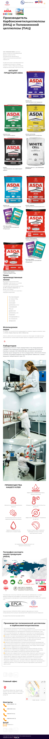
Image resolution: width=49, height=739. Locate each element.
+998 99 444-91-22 (11, 718)
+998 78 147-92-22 (28, 2)
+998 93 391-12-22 (11, 708)
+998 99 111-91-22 (11, 713)
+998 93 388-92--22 (11, 704)
